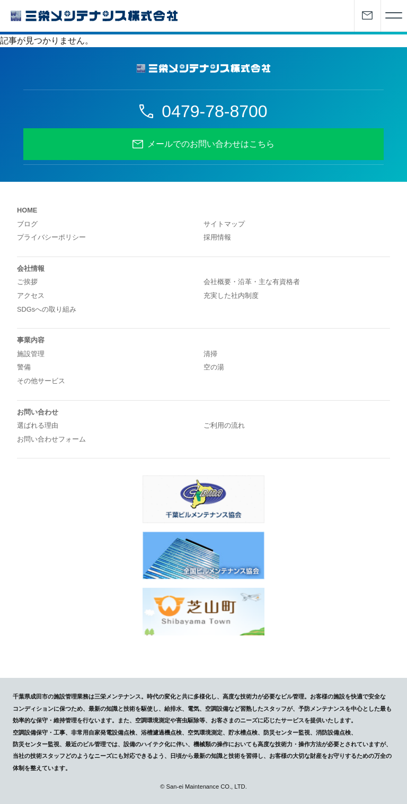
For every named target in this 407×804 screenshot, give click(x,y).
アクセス (31, 295)
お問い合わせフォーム (51, 439)
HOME (27, 210)
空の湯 (214, 367)
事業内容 (31, 340)
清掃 (210, 354)
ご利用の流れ (224, 425)
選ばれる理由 (37, 425)
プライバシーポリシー (51, 237)
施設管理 (31, 354)
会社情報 (31, 268)
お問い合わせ (37, 412)
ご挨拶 (27, 282)
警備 (24, 367)
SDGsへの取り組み (46, 309)
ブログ (27, 224)
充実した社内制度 (231, 295)
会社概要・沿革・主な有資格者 (252, 282)
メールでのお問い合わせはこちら (211, 143)
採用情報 (217, 237)
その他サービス (41, 381)
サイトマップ (224, 224)
